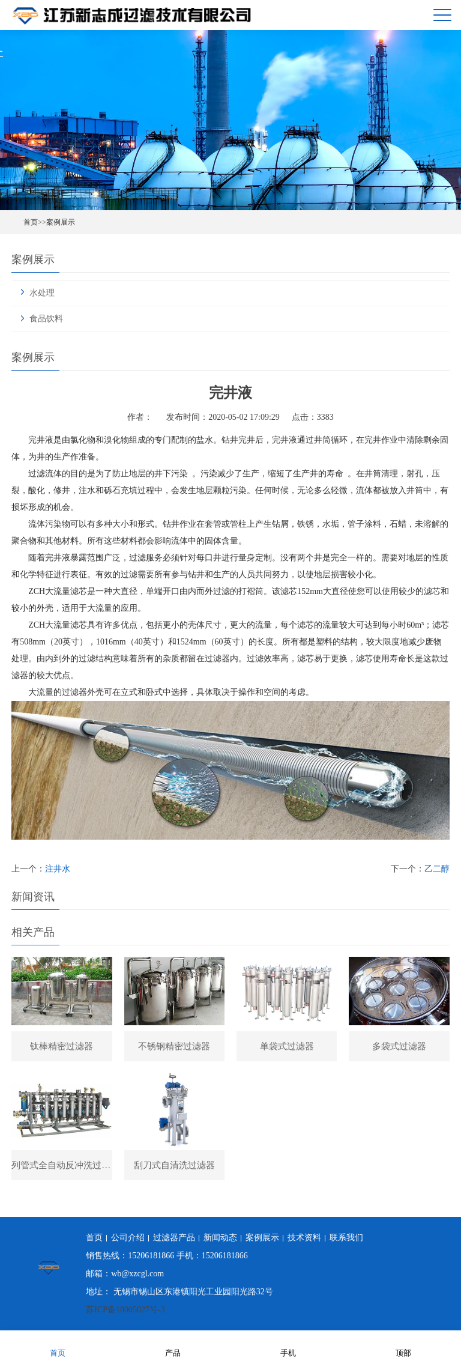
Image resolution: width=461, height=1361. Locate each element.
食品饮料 (46, 318)
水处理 (42, 292)
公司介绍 (128, 1237)
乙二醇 (437, 868)
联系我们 (346, 1237)
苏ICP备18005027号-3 (125, 1309)
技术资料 (304, 1237)
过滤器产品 (174, 1237)
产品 (173, 1345)
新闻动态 (220, 1237)
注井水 (57, 868)
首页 (30, 222)
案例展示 (60, 222)
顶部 (403, 1345)
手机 (288, 1345)
